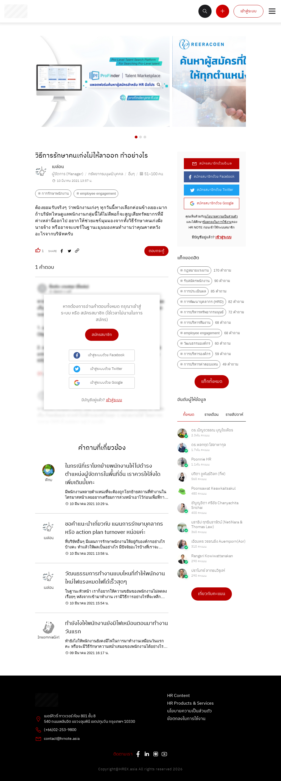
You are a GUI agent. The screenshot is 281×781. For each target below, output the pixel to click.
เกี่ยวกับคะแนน (211, 594)
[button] (136, 137)
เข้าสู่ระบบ (248, 11)
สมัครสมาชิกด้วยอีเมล (212, 163)
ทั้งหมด (188, 414)
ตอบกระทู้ (156, 251)
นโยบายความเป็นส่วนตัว (221, 216)
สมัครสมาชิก (102, 334)
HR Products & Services (190, 703)
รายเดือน (211, 414)
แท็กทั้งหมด (211, 381)
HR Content (178, 696)
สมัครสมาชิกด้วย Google (212, 203)
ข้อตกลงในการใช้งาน (217, 222)
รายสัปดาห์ (234, 414)
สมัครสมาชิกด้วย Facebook (212, 177)
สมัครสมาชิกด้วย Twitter (211, 190)
